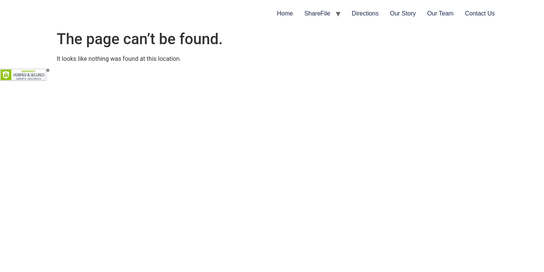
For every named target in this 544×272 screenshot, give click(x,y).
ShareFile (317, 13)
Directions (365, 13)
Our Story (403, 13)
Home (285, 13)
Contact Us (480, 13)
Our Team (440, 13)
